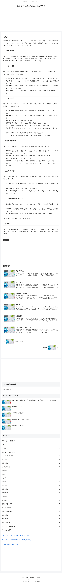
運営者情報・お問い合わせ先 (31, 578)
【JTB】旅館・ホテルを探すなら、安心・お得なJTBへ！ (18, 534)
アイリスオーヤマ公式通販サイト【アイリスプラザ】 (17, 539)
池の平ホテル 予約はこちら (10, 543)
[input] (31, 388)
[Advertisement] (31, 21)
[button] (59, 388)
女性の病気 (6, 240)
